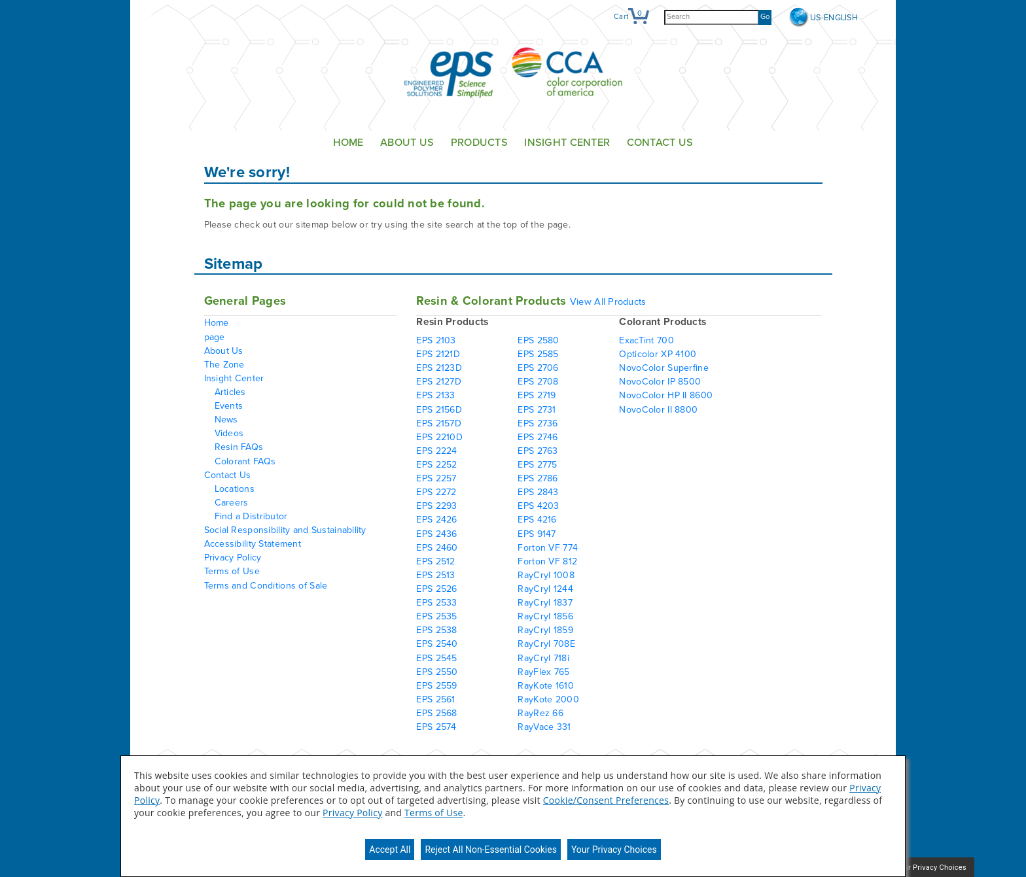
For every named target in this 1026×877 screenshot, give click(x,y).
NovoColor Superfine (663, 367)
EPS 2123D (439, 367)
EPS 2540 (436, 643)
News (226, 419)
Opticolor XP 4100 (657, 354)
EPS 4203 (538, 505)
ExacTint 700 (646, 340)
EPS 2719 (537, 395)
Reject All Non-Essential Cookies (490, 849)
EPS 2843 (538, 492)
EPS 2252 (436, 464)
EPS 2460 (436, 547)
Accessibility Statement (252, 543)
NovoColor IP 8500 (660, 381)
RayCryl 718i (543, 658)
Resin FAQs (239, 447)
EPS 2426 (436, 519)
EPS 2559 (436, 685)
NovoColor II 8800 (658, 409)
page (214, 337)
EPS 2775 (537, 464)
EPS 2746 (537, 437)
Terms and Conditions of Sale (266, 585)
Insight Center (567, 142)
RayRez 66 (540, 713)
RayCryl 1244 (545, 588)
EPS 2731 (537, 409)
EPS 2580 (538, 340)
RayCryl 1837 (545, 602)
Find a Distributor (251, 516)
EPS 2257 (436, 478)
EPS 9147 (537, 534)
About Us (407, 142)
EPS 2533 (436, 602)
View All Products (608, 301)
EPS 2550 (436, 672)
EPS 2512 (435, 561)
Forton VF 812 (547, 561)
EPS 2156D (439, 409)
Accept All (389, 849)
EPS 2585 (538, 354)
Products (479, 142)
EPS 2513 (435, 575)
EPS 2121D (438, 354)
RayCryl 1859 (545, 630)
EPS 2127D (438, 381)
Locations (235, 488)
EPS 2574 (436, 726)
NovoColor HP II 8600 (666, 395)
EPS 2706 (538, 367)
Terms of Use (232, 571)
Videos (229, 433)
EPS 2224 (436, 450)
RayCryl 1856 (545, 616)
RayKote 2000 (548, 699)
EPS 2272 (436, 492)
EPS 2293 (436, 505)
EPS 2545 (436, 658)
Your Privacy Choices (614, 849)
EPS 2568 (436, 713)
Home (348, 142)
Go (765, 16)
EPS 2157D (438, 423)
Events (229, 405)
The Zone (224, 364)
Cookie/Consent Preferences (606, 800)
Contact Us (660, 142)
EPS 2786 (537, 478)
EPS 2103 (435, 340)
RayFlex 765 (543, 672)
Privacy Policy (233, 557)
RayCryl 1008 (546, 575)
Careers (232, 502)
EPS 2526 (436, 588)
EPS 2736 (537, 423)
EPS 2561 (435, 699)
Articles (230, 392)
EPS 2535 (436, 616)
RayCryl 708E (546, 643)
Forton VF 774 (548, 547)
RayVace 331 (544, 726)
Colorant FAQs (245, 461)
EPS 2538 (436, 630)
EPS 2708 (538, 381)
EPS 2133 (435, 395)
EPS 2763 (537, 450)
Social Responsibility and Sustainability (285, 530)
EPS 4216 (537, 519)
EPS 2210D (439, 437)
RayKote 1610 (545, 685)
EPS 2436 (436, 534)
